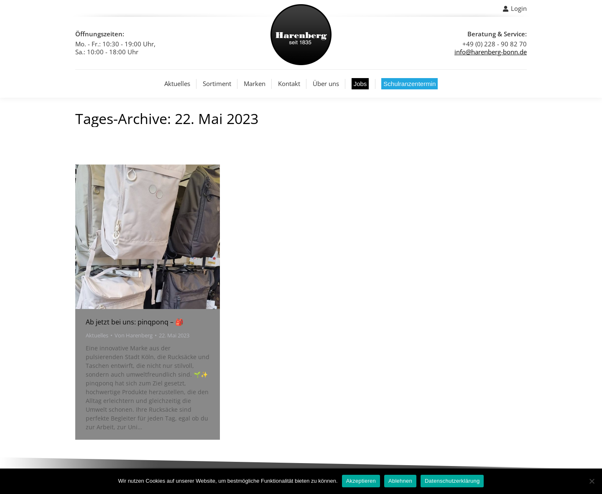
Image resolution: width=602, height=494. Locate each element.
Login (515, 8)
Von (134, 335)
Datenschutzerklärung (452, 481)
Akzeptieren (361, 481)
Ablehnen (400, 481)
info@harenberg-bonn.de (490, 52)
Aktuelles (97, 335)
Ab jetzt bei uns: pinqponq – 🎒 (135, 322)
